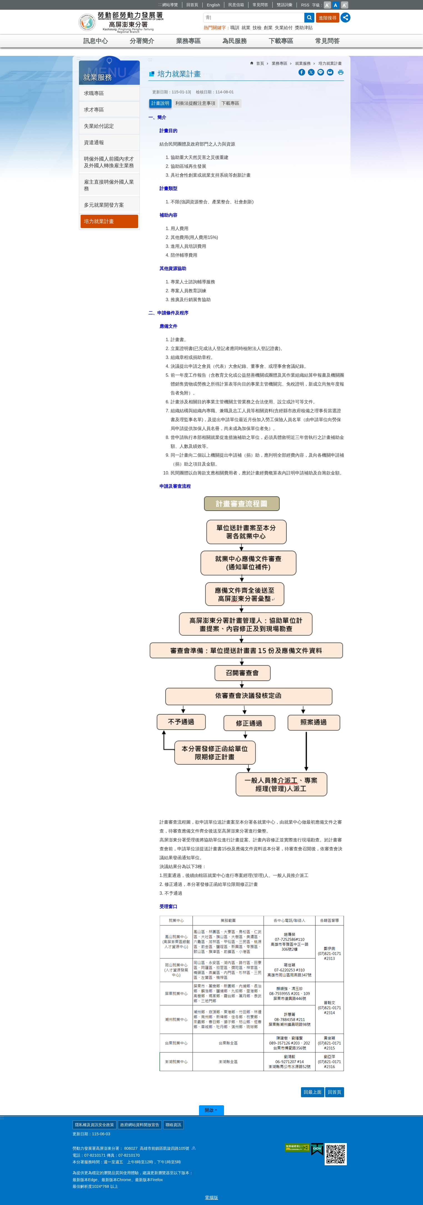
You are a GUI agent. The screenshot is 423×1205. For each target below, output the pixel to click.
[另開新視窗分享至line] (320, 72)
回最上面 (313, 1092)
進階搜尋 (328, 18)
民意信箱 (236, 4)
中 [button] (336, 5)
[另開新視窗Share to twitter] (311, 72)
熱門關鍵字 (215, 27)
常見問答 (260, 4)
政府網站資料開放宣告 (139, 1124)
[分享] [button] (345, 17)
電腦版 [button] (211, 1197)
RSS (305, 5)
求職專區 (94, 93)
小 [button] (327, 5)
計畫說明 (160, 103)
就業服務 (97, 77)
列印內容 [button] (340, 72)
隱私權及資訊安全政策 (94, 1124)
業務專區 (188, 41)
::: (160, 4)
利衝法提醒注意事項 (195, 103)
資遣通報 (94, 142)
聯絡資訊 (173, 1124)
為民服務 (234, 41)
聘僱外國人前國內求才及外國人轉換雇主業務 (109, 162)
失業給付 (284, 27)
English (213, 5)
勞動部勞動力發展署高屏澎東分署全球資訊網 (121, 22)
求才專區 (94, 109)
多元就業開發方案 (104, 205)
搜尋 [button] (309, 17)
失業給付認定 (99, 126)
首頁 (260, 63)
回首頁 (192, 4)
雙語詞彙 (284, 4)
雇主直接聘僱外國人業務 (109, 185)
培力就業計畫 (99, 221)
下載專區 (281, 41)
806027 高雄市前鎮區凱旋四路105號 (160, 1148)
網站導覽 (170, 4)
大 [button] (344, 5)
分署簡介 (142, 41)
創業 (268, 27)
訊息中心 (95, 41)
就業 (246, 27)
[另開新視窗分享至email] (330, 72)
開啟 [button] (209, 1110)
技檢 (257, 27)
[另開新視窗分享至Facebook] (301, 72)
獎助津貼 (304, 27)
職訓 (234, 27)
